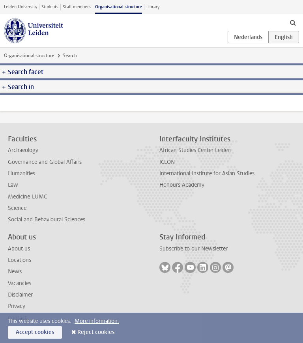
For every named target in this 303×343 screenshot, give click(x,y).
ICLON (167, 162)
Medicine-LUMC (27, 196)
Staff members (77, 7)
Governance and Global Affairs (45, 162)
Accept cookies (35, 332)
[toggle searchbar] (292, 22)
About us (19, 248)
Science (17, 208)
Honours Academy (181, 185)
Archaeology (23, 150)
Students (49, 7)
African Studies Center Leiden (195, 150)
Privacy (16, 306)
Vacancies (19, 283)
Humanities (21, 173)
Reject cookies (95, 332)
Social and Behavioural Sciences (46, 219)
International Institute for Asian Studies (206, 173)
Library (152, 7)
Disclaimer (20, 295)
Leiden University (20, 7)
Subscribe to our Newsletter (193, 248)
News (15, 271)
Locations (19, 260)
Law (13, 185)
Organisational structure (118, 7)
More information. (97, 321)
